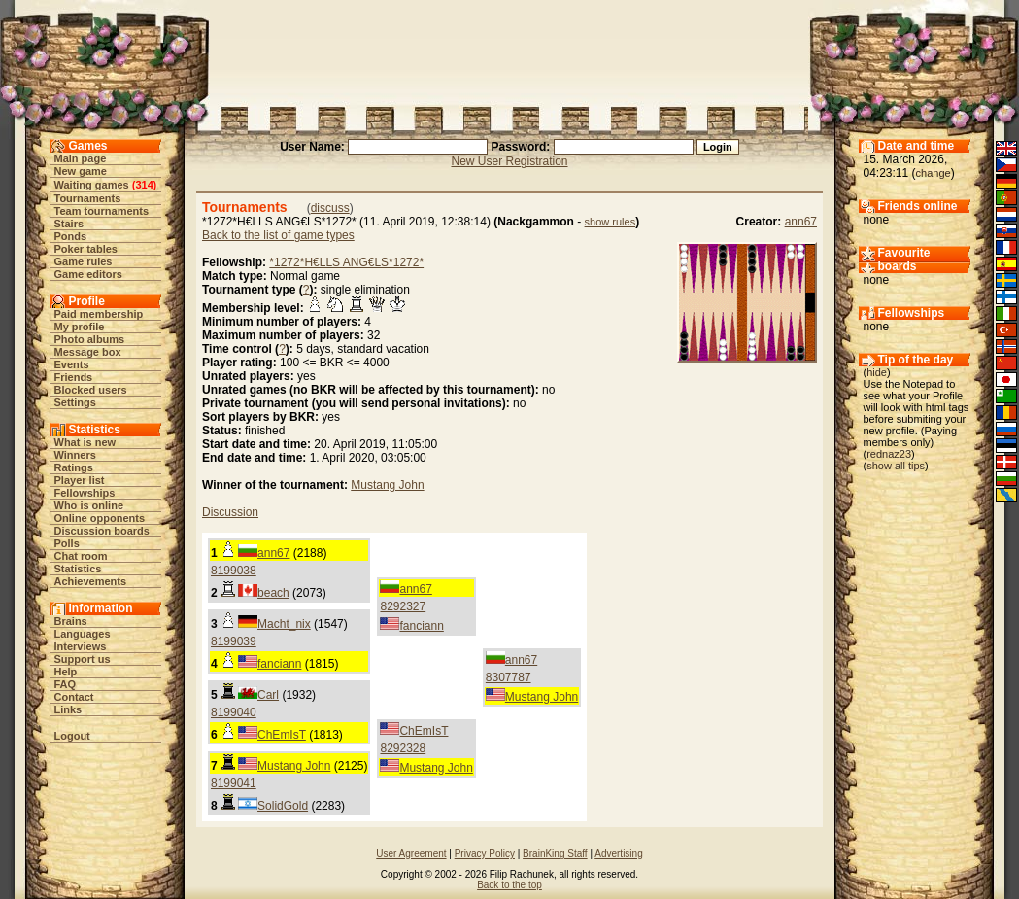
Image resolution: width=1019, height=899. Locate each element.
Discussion (230, 512)
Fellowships (85, 493)
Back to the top (509, 885)
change (933, 173)
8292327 (402, 606)
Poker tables (86, 249)
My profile (79, 326)
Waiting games (91, 184)
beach (273, 593)
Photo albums (89, 339)
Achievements (90, 581)
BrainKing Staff (555, 853)
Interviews (80, 646)
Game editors (88, 274)
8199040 (233, 712)
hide (876, 372)
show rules (610, 221)
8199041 (233, 783)
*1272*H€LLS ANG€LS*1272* (346, 262)
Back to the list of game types (278, 235)
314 (144, 184)
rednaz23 (888, 454)
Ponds (70, 236)
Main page (80, 158)
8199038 (233, 570)
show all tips (895, 465)
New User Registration (509, 161)
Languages (82, 634)
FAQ (65, 684)
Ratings (73, 467)
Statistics (78, 568)
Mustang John (387, 485)
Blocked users (90, 390)
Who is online (89, 505)
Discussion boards (102, 530)
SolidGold (282, 806)
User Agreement (411, 853)
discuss (330, 208)
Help (66, 671)
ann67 (801, 221)
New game (80, 171)
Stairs (69, 223)
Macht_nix (284, 624)
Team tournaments (102, 211)
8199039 (233, 641)
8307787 (508, 677)
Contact (74, 697)
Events (71, 364)
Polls (67, 543)
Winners (75, 455)
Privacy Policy (485, 853)
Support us (82, 659)
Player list (79, 480)
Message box (87, 352)
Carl (268, 695)
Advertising (618, 853)
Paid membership (99, 314)
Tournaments (87, 198)
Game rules (83, 261)
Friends (73, 377)
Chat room (81, 556)
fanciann (421, 626)
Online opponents (100, 518)
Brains (70, 621)
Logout (72, 736)
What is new (85, 442)
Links (68, 709)
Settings (75, 402)
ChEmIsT (281, 735)
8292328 (402, 748)
